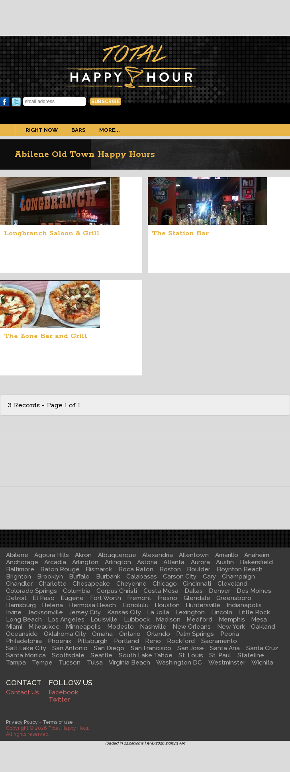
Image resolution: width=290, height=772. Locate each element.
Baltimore (20, 569)
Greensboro (233, 598)
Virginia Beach (129, 662)
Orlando (158, 633)
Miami (14, 626)
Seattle (101, 655)
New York (231, 626)
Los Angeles (66, 619)
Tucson (69, 662)
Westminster (226, 662)
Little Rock (254, 612)
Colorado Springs (31, 590)
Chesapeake (91, 583)
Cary (209, 576)
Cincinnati (197, 583)
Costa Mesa (160, 590)
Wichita (262, 662)
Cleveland (232, 583)
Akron (83, 555)
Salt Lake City (26, 648)
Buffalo (79, 576)
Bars (78, 130)
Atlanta (173, 562)
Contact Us (22, 692)
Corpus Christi (116, 590)
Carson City (179, 576)
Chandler (19, 583)
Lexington (190, 612)
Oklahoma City (65, 633)
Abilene (17, 555)
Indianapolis (244, 605)
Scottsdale (68, 655)
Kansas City (124, 612)
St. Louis (190, 655)
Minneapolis (83, 626)
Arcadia (55, 562)
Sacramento (219, 641)
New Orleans (191, 626)
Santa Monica (26, 655)
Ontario (130, 633)
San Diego (109, 648)
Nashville (153, 626)
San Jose (190, 648)
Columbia (76, 590)
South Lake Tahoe (145, 655)
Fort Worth (105, 598)
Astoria (147, 562)
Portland (126, 641)
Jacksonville (45, 612)
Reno (153, 641)
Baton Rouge (60, 569)
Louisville (104, 619)
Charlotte (53, 583)
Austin (225, 562)
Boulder (198, 569)
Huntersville (203, 605)
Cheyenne (131, 583)
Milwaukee (44, 626)
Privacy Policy (22, 722)
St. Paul (220, 655)
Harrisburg (21, 605)
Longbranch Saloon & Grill (52, 233)
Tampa (16, 662)
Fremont (139, 598)
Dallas (193, 590)
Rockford (181, 641)
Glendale (197, 598)
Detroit (16, 598)
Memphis (232, 619)
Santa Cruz (262, 648)
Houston (167, 605)
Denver (219, 590)
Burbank (108, 576)
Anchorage (22, 562)
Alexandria (157, 555)
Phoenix (59, 641)
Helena (52, 605)
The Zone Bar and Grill (45, 336)
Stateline (250, 655)
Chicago (165, 583)
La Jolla (158, 612)
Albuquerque (117, 555)
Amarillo (226, 555)
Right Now (41, 130)
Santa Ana (225, 648)
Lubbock (137, 619)
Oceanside (22, 633)
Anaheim (256, 555)
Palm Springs (195, 633)
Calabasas (141, 576)
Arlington (85, 562)
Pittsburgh (92, 641)
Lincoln (221, 612)
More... (109, 130)
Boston (170, 569)
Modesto (120, 626)
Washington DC (179, 662)
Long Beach (24, 619)
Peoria (229, 633)
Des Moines (254, 590)
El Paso (44, 598)
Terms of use (58, 722)
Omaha (102, 633)
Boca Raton (135, 569)
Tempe (42, 662)
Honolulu (135, 605)
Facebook (5, 102)
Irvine (14, 612)
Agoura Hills (51, 555)
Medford (199, 619)
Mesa (259, 619)
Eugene (72, 598)
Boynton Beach (240, 569)
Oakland (263, 626)
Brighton (18, 576)
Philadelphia (24, 641)
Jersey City (85, 612)
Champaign (238, 576)
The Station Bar (180, 233)
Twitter (16, 102)
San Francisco (151, 648)
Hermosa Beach (92, 605)
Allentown (194, 555)
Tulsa (95, 662)
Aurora (200, 562)
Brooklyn (50, 576)
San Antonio (70, 648)
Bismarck (99, 569)
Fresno (167, 598)
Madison (168, 619)
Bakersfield (256, 562)
